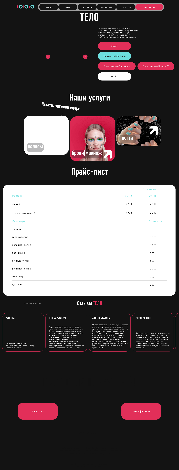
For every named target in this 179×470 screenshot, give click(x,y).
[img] (46, 135)
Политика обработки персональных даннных (89, 454)
